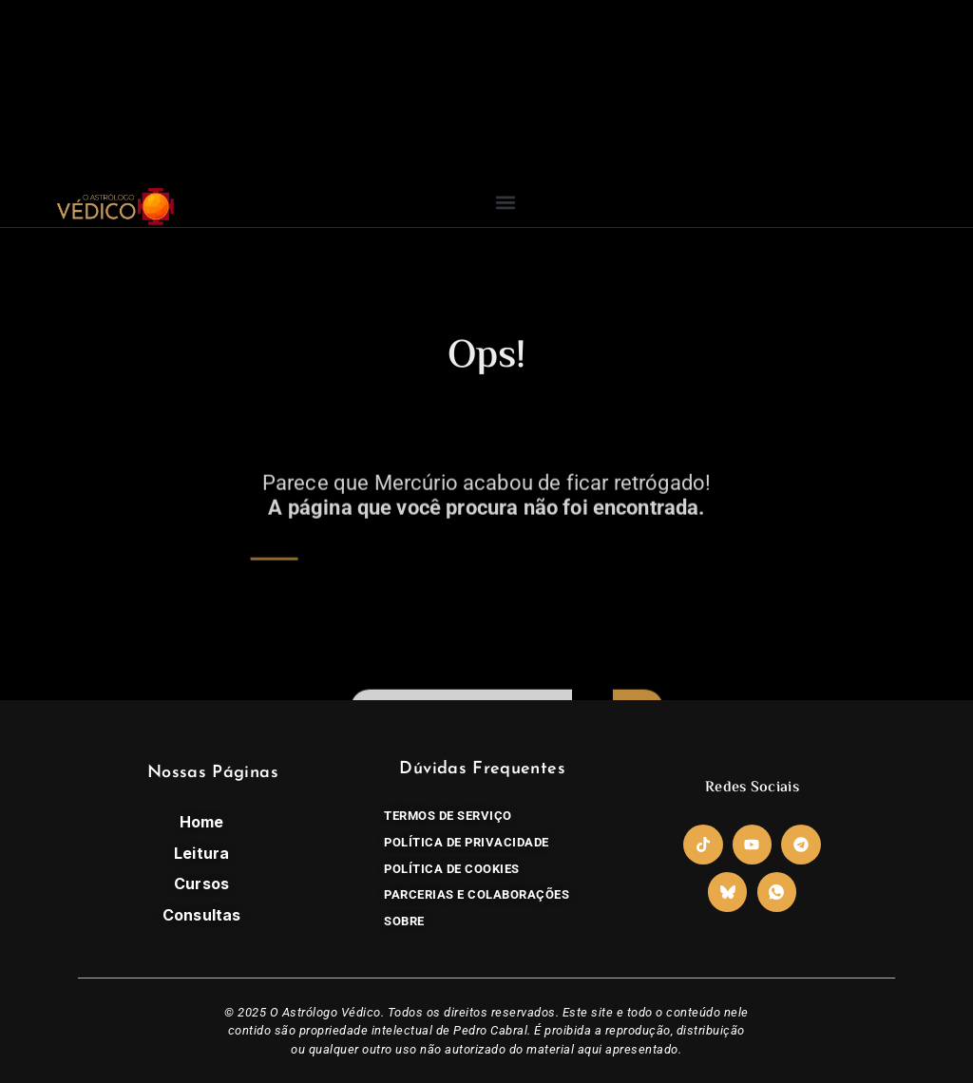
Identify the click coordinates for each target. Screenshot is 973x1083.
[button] (506, 202)
